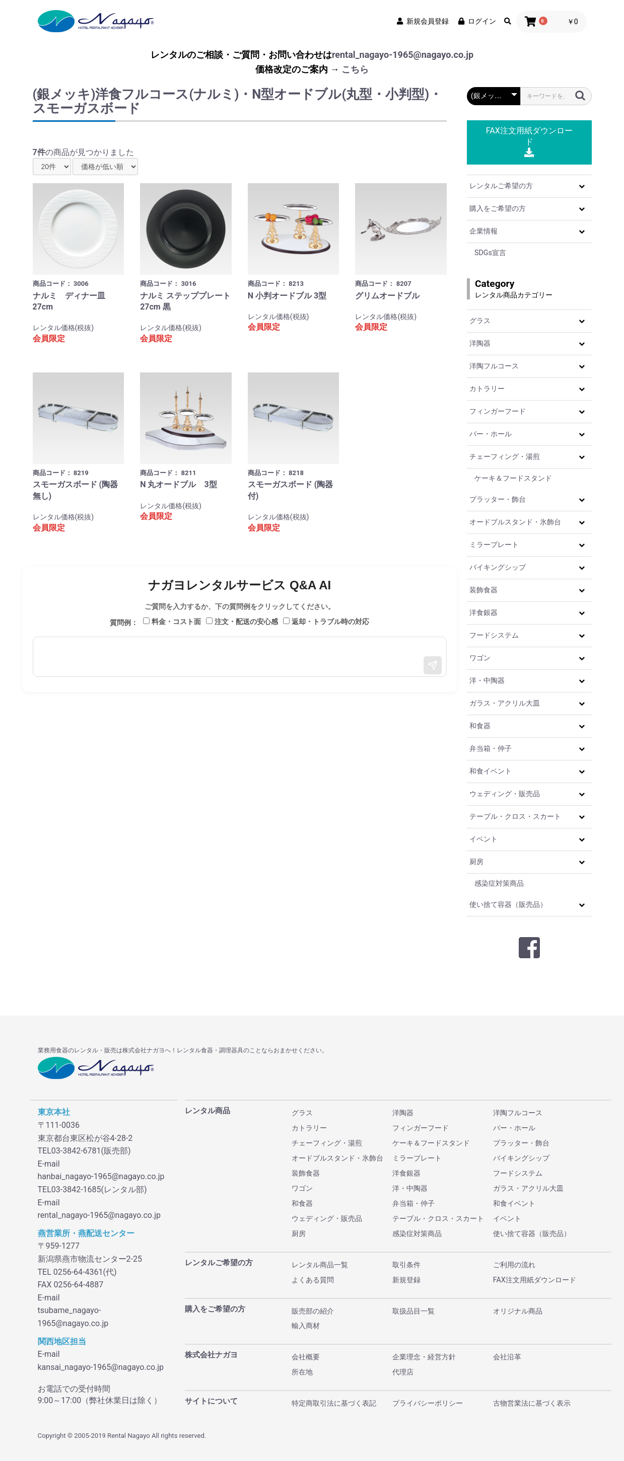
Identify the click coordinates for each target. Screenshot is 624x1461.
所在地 (302, 1372)
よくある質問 (313, 1280)
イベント (483, 839)
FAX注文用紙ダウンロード (529, 142)
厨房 (476, 862)
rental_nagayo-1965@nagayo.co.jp (402, 54)
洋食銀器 (483, 612)
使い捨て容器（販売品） (508, 904)
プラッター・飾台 (497, 499)
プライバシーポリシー (427, 1403)
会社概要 (306, 1357)
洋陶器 (480, 343)
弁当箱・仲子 (490, 748)
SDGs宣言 (490, 253)
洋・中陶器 (487, 680)
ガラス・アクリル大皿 (504, 703)
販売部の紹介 (313, 1311)
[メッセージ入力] (240, 657)
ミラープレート (494, 545)
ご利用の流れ (514, 1265)
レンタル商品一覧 (320, 1265)
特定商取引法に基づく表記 (334, 1403)
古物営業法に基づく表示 (532, 1403)
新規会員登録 (422, 21)
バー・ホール (490, 434)
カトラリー (487, 389)
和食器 (480, 726)
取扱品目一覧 (413, 1311)
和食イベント (490, 771)
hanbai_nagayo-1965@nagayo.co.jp (101, 1176)
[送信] (433, 665)
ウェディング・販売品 (504, 794)
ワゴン (480, 658)
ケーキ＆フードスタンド (513, 478)
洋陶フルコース (494, 366)
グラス (480, 321)
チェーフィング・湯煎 (504, 456)
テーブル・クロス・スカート (515, 816)
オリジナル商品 (517, 1311)
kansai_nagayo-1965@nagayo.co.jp (101, 1367)
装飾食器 (483, 590)
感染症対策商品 (499, 883)
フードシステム (494, 635)
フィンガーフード (497, 411)
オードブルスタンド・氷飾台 (515, 522)
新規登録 (406, 1280)
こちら (355, 69)
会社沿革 (507, 1357)
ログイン (476, 21)
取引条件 (406, 1265)
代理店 (402, 1372)
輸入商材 (306, 1326)
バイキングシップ (497, 567)
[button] (581, 186)
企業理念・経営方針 (424, 1357)
